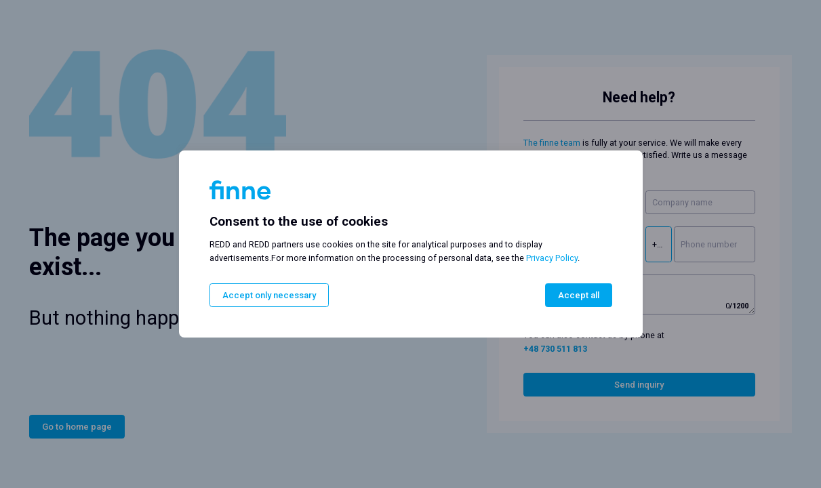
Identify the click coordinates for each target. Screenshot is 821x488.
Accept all (578, 295)
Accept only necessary (269, 295)
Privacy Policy (552, 258)
